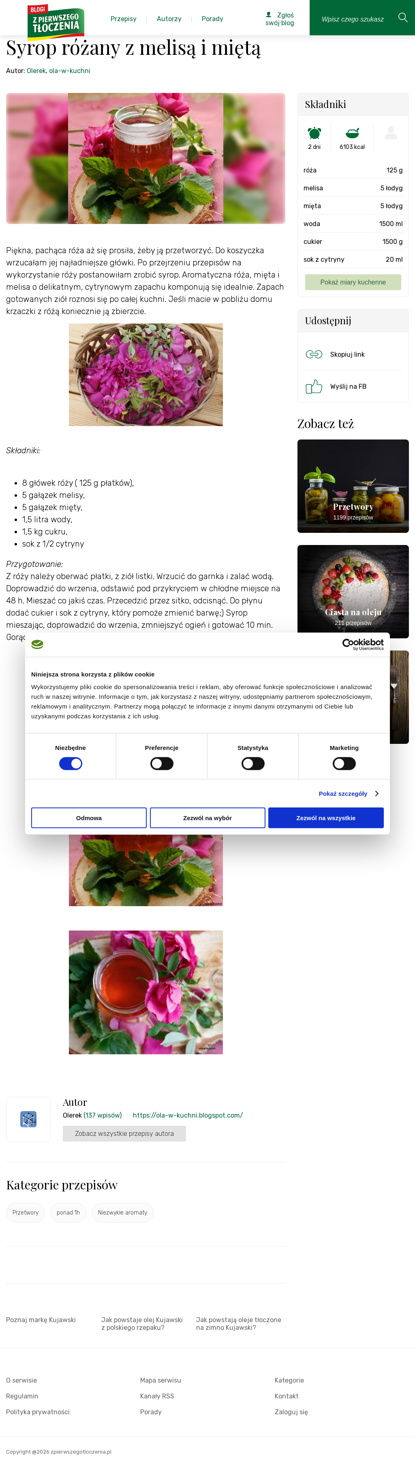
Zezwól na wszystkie (326, 817)
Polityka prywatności (38, 1412)
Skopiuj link (334, 354)
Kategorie (289, 1380)
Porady (151, 1412)
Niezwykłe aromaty (122, 1212)
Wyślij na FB (335, 386)
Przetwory (26, 1212)
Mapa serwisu (160, 1380)
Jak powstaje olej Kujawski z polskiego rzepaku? (142, 1323)
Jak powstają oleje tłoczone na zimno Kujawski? (238, 1323)
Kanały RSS (157, 1396)
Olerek (36, 71)
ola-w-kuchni (69, 71)
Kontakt (287, 1396)
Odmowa (89, 817)
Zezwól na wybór (207, 817)
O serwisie (21, 1380)
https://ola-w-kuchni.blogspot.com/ (188, 1115)
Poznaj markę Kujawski (41, 1320)
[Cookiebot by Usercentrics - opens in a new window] (348, 644)
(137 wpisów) (102, 1115)
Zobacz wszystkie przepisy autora (124, 1133)
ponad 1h (68, 1212)
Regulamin (22, 1396)
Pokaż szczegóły (343, 793)
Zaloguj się (291, 1412)
